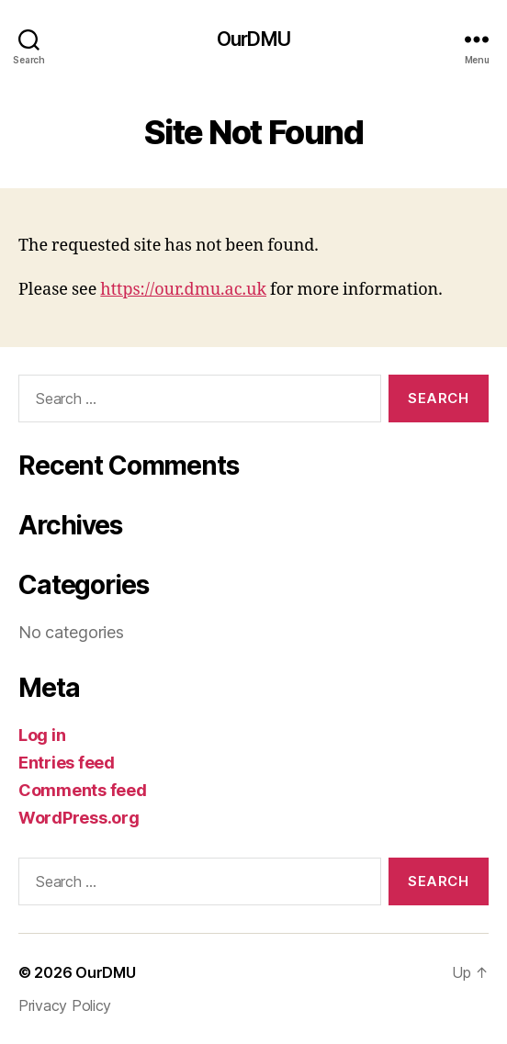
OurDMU (253, 39)
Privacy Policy (64, 1005)
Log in (41, 735)
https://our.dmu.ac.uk (183, 289)
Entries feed (66, 762)
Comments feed (82, 790)
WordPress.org (79, 817)
